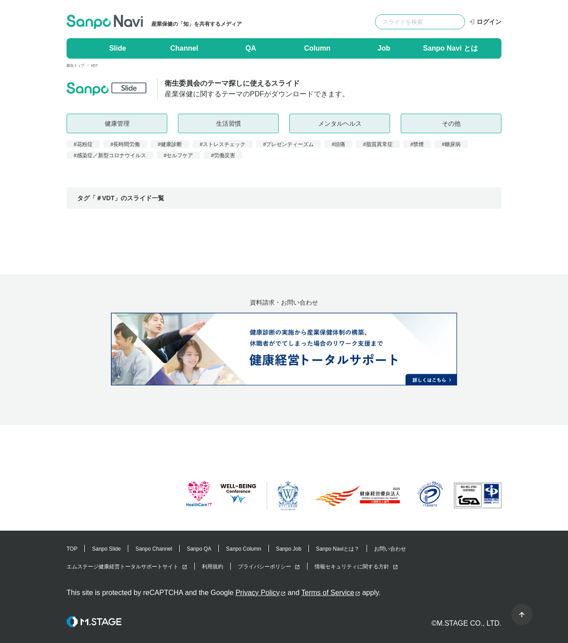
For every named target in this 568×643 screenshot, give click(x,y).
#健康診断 (170, 144)
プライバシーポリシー (264, 567)
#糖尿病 (451, 144)
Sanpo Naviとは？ (337, 549)
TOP (72, 549)
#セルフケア (178, 155)
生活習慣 (228, 123)
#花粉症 (83, 144)
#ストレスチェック (222, 144)
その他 (451, 123)
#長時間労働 (125, 144)
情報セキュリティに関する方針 (352, 567)
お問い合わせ (390, 549)
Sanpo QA (199, 549)
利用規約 (212, 567)
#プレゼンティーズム (288, 144)
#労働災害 (223, 155)
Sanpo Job (288, 549)
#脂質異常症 (378, 144)
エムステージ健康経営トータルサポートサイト (122, 567)
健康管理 (117, 123)
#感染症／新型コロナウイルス (110, 155)
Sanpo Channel (153, 549)
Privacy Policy (258, 592)
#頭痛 (338, 144)
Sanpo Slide (106, 549)
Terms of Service (327, 592)
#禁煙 (417, 144)
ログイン (485, 22)
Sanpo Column (243, 549)
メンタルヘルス (340, 123)
